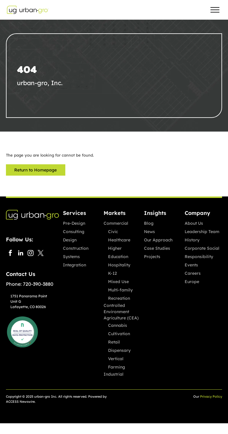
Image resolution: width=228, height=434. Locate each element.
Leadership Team (202, 231)
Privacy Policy (211, 396)
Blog (148, 223)
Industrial (114, 374)
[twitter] (40, 254)
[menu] (215, 10)
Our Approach (158, 240)
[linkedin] (20, 254)
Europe (192, 281)
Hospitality (119, 265)
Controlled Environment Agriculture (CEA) (121, 312)
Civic (113, 231)
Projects (152, 256)
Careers (193, 273)
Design (70, 240)
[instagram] (30, 254)
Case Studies (157, 248)
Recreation (119, 298)
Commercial (116, 223)
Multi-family (120, 290)
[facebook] (10, 254)
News (149, 231)
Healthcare (119, 240)
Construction (75, 248)
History (192, 240)
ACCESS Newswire (20, 401)
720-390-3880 (38, 284)
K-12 (112, 273)
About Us (194, 223)
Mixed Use (118, 281)
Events (191, 265)
